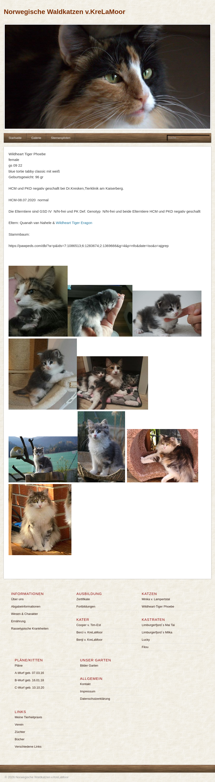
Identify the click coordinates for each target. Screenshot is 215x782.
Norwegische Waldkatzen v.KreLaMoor (64, 11)
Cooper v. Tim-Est (88, 625)
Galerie (36, 138)
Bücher (19, 739)
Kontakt (85, 684)
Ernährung (18, 621)
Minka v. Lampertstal (156, 599)
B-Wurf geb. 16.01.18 (29, 680)
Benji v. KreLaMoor (89, 639)
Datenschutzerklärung (95, 698)
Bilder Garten (89, 665)
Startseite (15, 138)
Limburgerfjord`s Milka (157, 632)
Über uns (17, 599)
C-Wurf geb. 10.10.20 (29, 687)
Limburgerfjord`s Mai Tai (158, 625)
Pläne (19, 665)
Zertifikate (83, 599)
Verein (19, 724)
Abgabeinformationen (26, 606)
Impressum (87, 691)
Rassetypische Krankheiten (30, 628)
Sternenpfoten (60, 138)
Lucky (146, 639)
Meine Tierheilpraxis (28, 717)
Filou (145, 647)
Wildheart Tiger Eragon (74, 223)
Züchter (20, 732)
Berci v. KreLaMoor (89, 632)
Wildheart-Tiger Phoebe (158, 606)
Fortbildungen (85, 606)
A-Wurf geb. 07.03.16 (29, 673)
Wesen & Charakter (24, 614)
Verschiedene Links (28, 746)
